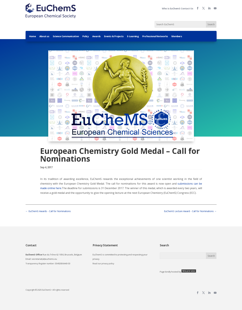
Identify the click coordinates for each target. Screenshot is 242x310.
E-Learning (133, 36)
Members (176, 36)
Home (32, 36)
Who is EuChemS (171, 8)
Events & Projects (114, 36)
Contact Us (187, 8)
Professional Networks (155, 36)
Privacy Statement (105, 245)
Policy (85, 36)
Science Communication (66, 36)
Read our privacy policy (103, 263)
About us (44, 36)
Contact (31, 245)
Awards (96, 36)
